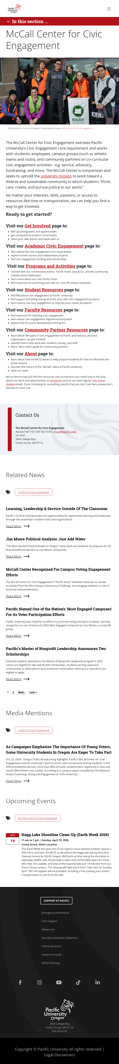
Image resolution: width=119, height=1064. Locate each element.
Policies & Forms (51, 946)
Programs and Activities (50, 266)
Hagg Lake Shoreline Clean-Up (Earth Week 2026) (65, 834)
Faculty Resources (43, 310)
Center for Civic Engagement (33, 492)
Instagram (56, 380)
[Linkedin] (98, 982)
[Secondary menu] (109, 9)
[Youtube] (59, 982)
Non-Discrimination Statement (59, 938)
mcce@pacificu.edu (65, 431)
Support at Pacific (56, 900)
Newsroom (48, 929)
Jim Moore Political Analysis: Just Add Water (46, 538)
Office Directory (14, 128)
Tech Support (49, 921)
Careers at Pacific (52, 954)
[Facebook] (20, 982)
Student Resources (44, 290)
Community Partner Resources (56, 330)
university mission (56, 175)
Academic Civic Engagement (54, 246)
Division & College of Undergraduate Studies (41, 128)
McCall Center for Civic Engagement (37, 818)
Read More (13, 781)
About (31, 353)
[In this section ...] (28, 21)
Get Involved (38, 226)
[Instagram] (40, 982)
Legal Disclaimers (59, 1054)
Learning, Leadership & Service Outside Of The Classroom (56, 508)
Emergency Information (55, 912)
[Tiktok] (79, 982)
